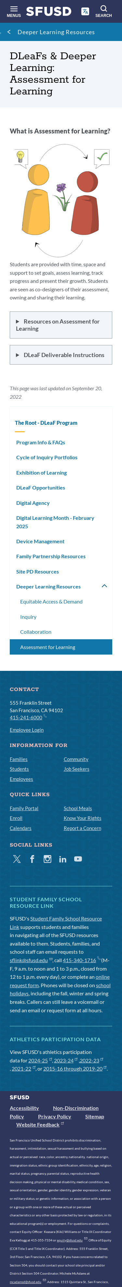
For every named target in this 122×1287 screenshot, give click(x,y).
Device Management (40, 541)
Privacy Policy (54, 1116)
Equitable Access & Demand (51, 601)
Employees (21, 779)
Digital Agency (33, 503)
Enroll (16, 818)
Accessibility (24, 1108)
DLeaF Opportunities (40, 487)
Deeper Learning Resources (56, 31)
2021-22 (23, 1068)
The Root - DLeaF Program (46, 423)
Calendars (21, 828)
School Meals (78, 808)
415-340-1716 (81, 960)
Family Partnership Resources (51, 556)
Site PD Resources (37, 571)
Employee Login (27, 730)
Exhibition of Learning (41, 472)
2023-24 (66, 1060)
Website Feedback (40, 1124)
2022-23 (91, 1060)
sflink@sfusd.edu (31, 960)
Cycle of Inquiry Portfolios (46, 457)
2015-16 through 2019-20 (75, 1068)
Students (19, 769)
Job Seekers (76, 769)
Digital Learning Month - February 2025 (55, 522)
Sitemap (94, 1116)
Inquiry (28, 617)
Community (76, 759)
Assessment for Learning (47, 647)
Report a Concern (82, 828)
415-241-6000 (28, 717)
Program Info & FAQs (40, 442)
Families (19, 759)
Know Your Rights (83, 818)
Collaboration (35, 632)
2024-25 (40, 1060)
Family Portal (24, 808)
